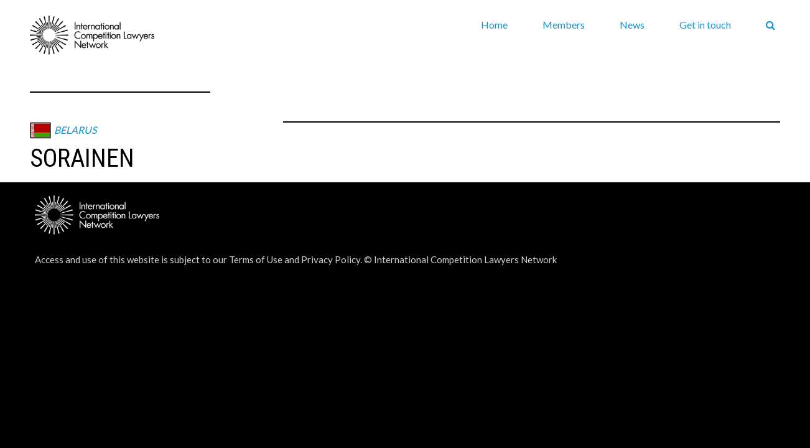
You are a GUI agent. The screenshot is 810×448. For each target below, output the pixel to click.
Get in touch (705, 24)
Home (494, 24)
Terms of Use (255, 259)
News (632, 24)
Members (563, 24)
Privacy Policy (330, 259)
